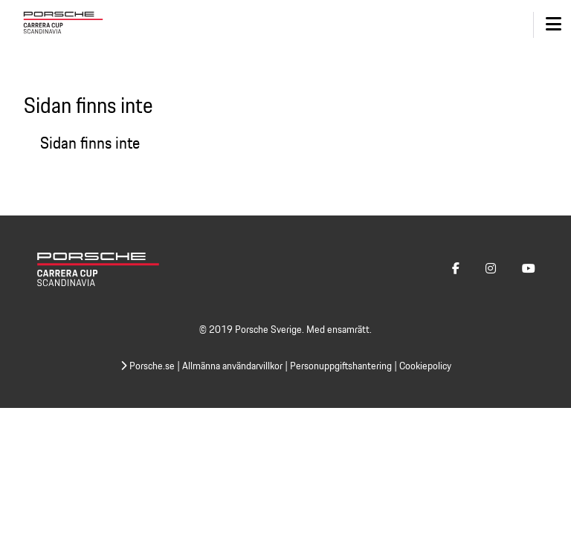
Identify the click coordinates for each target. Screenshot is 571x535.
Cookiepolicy (425, 365)
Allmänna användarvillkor (232, 365)
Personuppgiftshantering (341, 365)
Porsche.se (147, 365)
